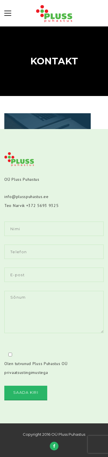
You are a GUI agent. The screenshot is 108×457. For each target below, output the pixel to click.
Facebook (54, 446)
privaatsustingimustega (26, 372)
